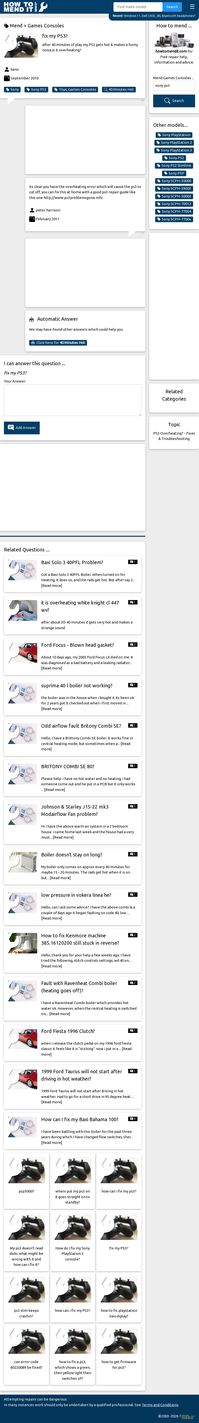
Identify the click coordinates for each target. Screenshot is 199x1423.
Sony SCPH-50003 (174, 196)
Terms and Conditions (160, 1405)
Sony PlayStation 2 (174, 142)
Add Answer (22, 428)
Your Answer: (15, 381)
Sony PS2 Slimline (174, 165)
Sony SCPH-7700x (174, 219)
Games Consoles (46, 25)
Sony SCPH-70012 (174, 204)
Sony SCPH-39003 (174, 188)
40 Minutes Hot (119, 89)
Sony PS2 (174, 158)
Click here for (58, 342)
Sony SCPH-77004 (174, 211)
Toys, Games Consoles (75, 89)
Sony (12, 89)
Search (172, 7)
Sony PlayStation (174, 135)
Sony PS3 (36, 89)
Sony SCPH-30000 (174, 181)
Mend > (16, 26)
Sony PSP (174, 173)
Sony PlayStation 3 (174, 150)
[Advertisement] (85, 140)
